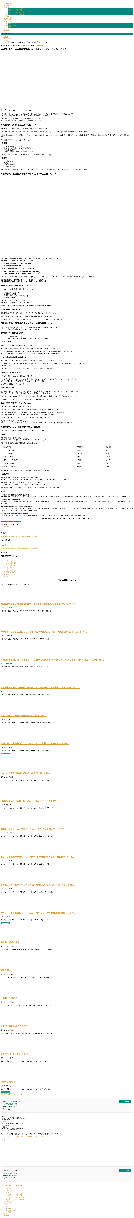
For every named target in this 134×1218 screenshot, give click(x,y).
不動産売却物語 (12, 23)
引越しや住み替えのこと (11, 573)
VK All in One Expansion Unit (36, 1137)
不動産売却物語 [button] (5, 584)
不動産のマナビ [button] (27, 584)
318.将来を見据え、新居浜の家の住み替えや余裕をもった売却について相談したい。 (40, 687)
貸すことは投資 (8, 1082)
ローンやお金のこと (10, 562)
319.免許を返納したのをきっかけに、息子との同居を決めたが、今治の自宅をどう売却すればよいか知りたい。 (53, 660)
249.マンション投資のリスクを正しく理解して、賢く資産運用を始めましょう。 (38, 913)
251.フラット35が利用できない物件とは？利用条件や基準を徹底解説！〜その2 (37, 857)
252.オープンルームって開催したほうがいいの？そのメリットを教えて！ (35, 829)
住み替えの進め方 (9, 998)
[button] (11, 521)
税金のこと (40, 45)
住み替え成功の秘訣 (10, 942)
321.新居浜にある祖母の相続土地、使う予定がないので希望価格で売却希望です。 (39, 604)
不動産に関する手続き (11, 564)
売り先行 (5, 970)
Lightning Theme (21, 1137)
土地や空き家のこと (10, 571)
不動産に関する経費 (10, 565)
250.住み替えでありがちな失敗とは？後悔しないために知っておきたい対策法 (37, 885)
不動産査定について (10, 569)
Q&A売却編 (7, 1205)
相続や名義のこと (9, 574)
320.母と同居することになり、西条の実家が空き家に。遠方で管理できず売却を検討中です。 (44, 632)
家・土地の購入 (9, 1190)
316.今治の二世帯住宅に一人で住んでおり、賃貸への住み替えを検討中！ (35, 743)
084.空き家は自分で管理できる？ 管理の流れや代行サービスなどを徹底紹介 (20, 548)
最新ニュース (8, 1206)
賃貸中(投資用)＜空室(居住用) (14, 1054)
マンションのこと (9, 560)
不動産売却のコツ (9, 567)
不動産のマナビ (12, 27)
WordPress (10, 1137)
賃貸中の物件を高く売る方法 (14, 1026)
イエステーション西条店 (15, 11)
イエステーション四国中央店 (16, 14)
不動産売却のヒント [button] (16, 584)
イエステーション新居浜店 (16, 12)
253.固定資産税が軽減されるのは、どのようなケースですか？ (30, 801)
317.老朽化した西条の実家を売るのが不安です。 (23, 715)
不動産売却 (7, 1188)
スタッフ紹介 (8, 1203)
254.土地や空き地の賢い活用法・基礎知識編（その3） (26, 773)
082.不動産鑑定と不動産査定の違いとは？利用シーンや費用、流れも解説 (19, 536)
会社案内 (7, 1201)
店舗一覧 (7, 1192)
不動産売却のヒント (14, 25)
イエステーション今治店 (15, 9)
